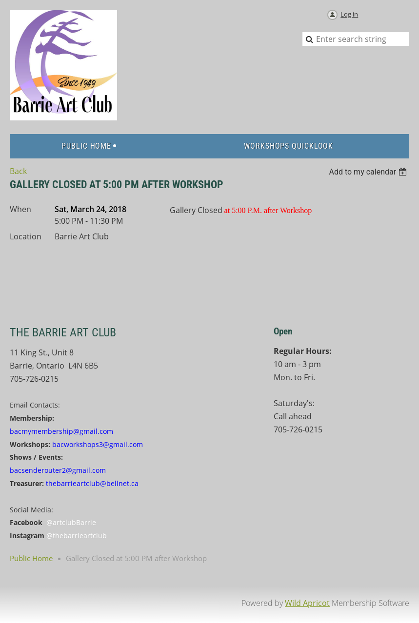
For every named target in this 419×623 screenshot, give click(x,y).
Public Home (31, 558)
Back (18, 171)
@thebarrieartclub (76, 535)
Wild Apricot (307, 603)
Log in (349, 14)
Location (25, 236)
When (20, 209)
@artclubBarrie (71, 522)
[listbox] (369, 172)
